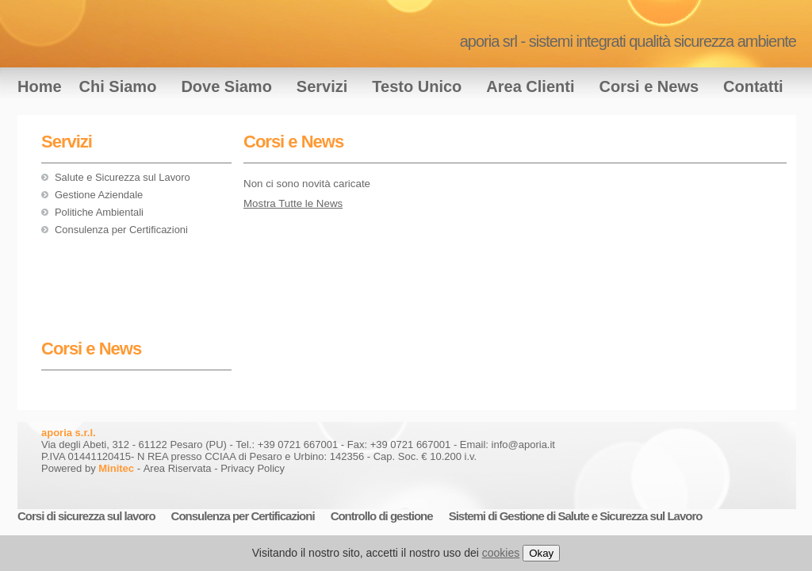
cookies (500, 552)
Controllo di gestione (382, 516)
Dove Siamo (226, 86)
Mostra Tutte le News (293, 203)
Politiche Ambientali (99, 212)
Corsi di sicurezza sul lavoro (86, 516)
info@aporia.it (523, 444)
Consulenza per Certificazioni (121, 230)
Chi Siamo (118, 86)
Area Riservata (178, 468)
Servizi (322, 86)
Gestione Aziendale (99, 195)
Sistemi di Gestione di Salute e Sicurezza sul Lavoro (576, 516)
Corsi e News (649, 86)
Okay (541, 553)
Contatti (753, 86)
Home (39, 86)
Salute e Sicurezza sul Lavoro (122, 177)
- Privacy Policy (249, 468)
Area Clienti (530, 86)
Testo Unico (417, 86)
